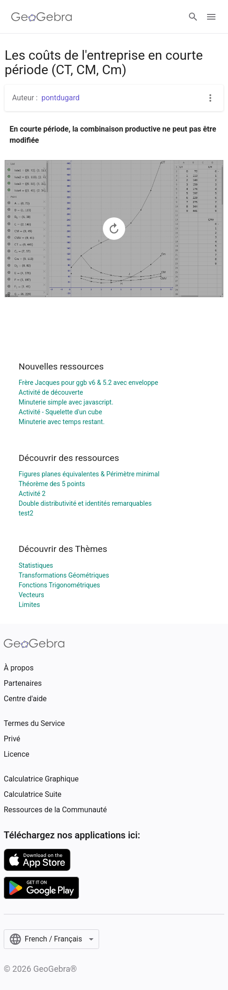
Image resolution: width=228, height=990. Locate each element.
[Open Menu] (211, 16)
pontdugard (60, 97)
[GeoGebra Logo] (41, 16)
